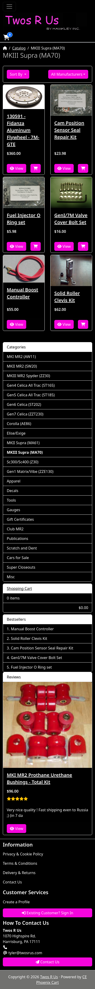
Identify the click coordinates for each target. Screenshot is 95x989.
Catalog (19, 48)
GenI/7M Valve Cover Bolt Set (71, 218)
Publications (17, 538)
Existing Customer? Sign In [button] (47, 912)
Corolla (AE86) (19, 423)
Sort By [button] (16, 74)
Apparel (13, 481)
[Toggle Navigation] (9, 6)
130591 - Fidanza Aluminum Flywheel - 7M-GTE (23, 130)
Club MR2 (15, 529)
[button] (6, 37)
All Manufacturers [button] (66, 74)
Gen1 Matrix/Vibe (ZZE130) (30, 471)
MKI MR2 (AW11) (21, 356)
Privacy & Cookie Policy (23, 854)
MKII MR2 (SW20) (22, 366)
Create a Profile (16, 901)
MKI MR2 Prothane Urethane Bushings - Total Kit (39, 778)
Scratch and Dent (22, 548)
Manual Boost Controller (22, 293)
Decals (12, 490)
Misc (11, 576)
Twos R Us (49, 976)
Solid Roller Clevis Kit (67, 296)
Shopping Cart (19, 588)
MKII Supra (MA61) (23, 442)
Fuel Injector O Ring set (23, 218)
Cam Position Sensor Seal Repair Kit (69, 130)
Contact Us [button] (47, 961)
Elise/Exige (16, 433)
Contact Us (12, 882)
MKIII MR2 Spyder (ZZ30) (28, 375)
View (16, 168)
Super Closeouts (21, 567)
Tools (11, 500)
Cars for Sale (18, 557)
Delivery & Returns (19, 872)
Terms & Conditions (20, 863)
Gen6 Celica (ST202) (24, 404)
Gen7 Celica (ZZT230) (25, 414)
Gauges (13, 509)
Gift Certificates (20, 519)
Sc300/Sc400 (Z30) (22, 461)
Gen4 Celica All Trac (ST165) (31, 385)
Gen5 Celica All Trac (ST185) (31, 394)
